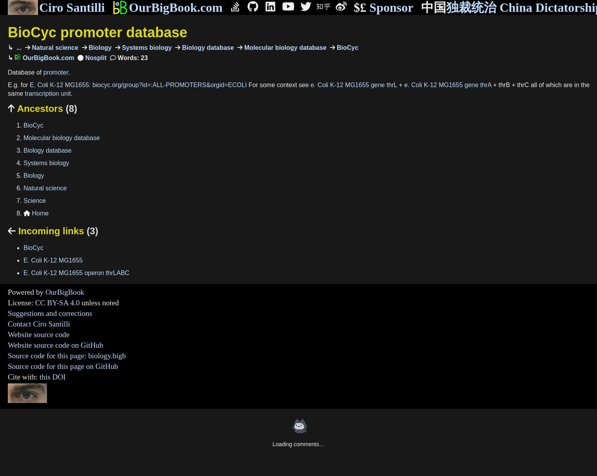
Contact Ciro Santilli (39, 324)
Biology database (207, 47)
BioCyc (346, 47)
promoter (55, 72)
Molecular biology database (284, 47)
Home (36, 213)
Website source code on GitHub (55, 345)
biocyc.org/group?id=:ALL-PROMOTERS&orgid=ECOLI (169, 85)
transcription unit (48, 93)
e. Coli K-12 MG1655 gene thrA (447, 85)
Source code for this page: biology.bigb (67, 356)
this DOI (53, 377)
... (18, 47)
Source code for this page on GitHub (63, 366)
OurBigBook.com (167, 7)
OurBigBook (64, 292)
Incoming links (53, 231)
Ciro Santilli (56, 7)
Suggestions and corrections (50, 313)
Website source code (38, 334)
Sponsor (383, 7)
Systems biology (146, 47)
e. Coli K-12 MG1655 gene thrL (354, 85)
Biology (99, 47)
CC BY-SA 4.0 (57, 303)
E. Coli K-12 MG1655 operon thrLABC (76, 273)
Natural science (54, 47)
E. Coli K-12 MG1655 (59, 85)
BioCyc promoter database (97, 32)
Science (35, 200)
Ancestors (42, 108)
